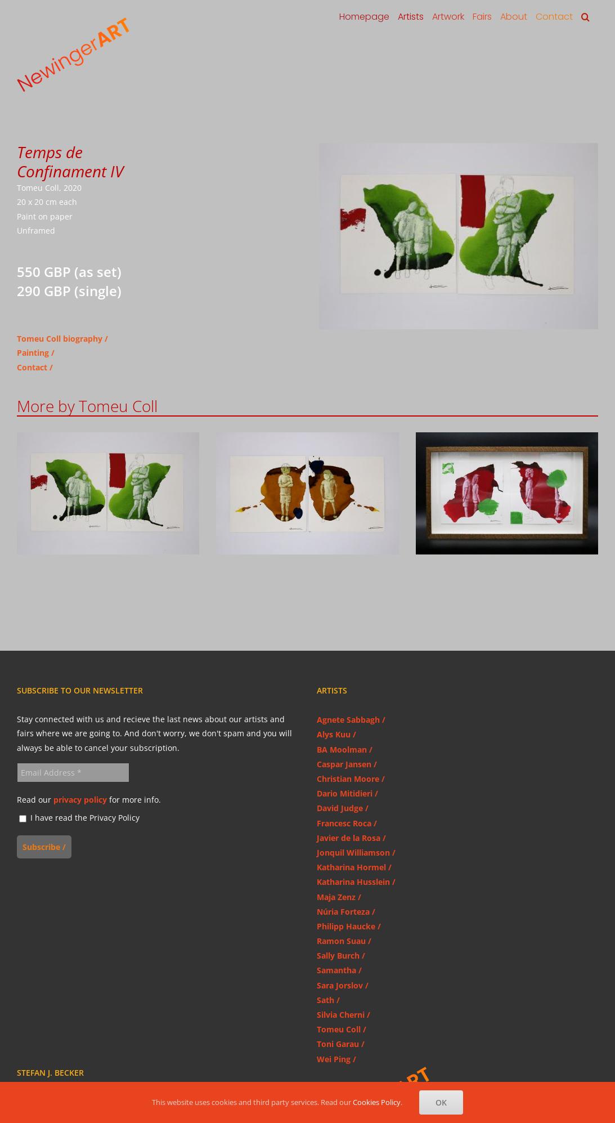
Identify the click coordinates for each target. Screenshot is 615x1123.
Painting (33, 352)
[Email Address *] (73, 772)
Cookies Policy (377, 1102)
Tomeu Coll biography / (62, 338)
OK (441, 1102)
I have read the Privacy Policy (79, 818)
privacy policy (80, 799)
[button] (585, 17)
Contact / (35, 367)
